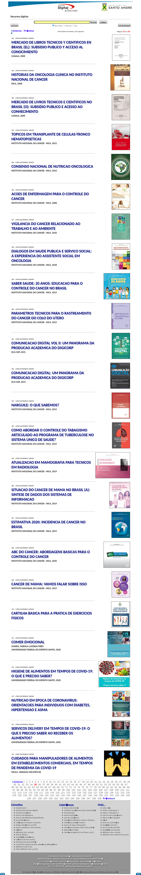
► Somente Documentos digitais (26, 810)
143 (63, 795)
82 (111, 787)
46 (81, 784)
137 (30, 795)
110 (122, 790)
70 (62, 787)
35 (35, 784)
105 (95, 790)
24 (108, 782)
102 (79, 790)
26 (116, 782)
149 (95, 795)
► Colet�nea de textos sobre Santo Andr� (78, 827)
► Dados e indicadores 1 (109, 810)
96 (51, 790)
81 (107, 787)
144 (68, 795)
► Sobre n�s (105, 808)
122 (68, 792)
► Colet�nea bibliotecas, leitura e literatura (78, 820)
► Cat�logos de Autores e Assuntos (27, 823)
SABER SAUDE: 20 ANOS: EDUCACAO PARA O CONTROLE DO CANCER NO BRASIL (47, 285)
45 (76, 784)
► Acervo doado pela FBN (110, 827)
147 (85, 795)
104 (90, 790)
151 (106, 795)
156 (29, 798)
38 (47, 784)
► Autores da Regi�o (70, 815)
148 (90, 795)
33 (27, 784)
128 (101, 792)
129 (106, 792)
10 (50, 782)
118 (47, 792)
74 (79, 787)
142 (57, 795)
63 (33, 787)
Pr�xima (109, 798)
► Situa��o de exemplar (110, 830)
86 (128, 787)
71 (66, 787)
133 (128, 792)
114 (25, 792)
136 (25, 795)
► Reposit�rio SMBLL (70, 830)
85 (124, 787)
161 (56, 798)
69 (58, 787)
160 (51, 798)
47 (85, 784)
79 (99, 787)
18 (83, 782)
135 (20, 795)
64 (37, 787)
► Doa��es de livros (108, 825)
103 (84, 790)
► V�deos (18, 830)
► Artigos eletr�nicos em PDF (25, 825)
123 (74, 792)
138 (36, 795)
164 (72, 798)
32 (23, 784)
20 (91, 782)
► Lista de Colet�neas (70, 818)
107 (106, 790)
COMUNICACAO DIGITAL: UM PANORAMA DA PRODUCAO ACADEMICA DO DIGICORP (47, 375)
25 (112, 782)
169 (99, 798)
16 (75, 782)
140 (47, 795)
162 (61, 798)
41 (60, 784)
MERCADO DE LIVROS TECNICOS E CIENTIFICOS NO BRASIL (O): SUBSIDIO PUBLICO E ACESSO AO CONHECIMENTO (51, 107)
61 (25, 787)
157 (34, 798)
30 (15, 784)
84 (120, 787)
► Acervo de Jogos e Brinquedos (74, 825)
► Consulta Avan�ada (22, 813)
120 (57, 792)
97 (55, 790)
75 (83, 787)
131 (117, 792)
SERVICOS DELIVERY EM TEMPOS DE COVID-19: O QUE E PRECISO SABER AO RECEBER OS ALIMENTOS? (50, 733)
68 (54, 787)
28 (124, 782)
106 (100, 790)
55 (118, 784)
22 (100, 782)
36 (39, 784)
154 (122, 795)
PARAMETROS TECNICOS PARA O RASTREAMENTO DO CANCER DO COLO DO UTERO (51, 315)
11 (54, 782)
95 (46, 790)
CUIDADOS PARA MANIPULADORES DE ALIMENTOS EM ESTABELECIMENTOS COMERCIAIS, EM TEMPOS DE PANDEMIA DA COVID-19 (52, 763)
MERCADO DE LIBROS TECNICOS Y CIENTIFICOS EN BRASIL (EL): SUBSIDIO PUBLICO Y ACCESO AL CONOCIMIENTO (51, 47)
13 (62, 782)
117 (41, 792)
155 (128, 795)
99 (63, 790)
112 (14, 792)
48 (89, 784)
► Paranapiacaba (68, 813)
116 (36, 792)
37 (43, 784)
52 (105, 784)
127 (95, 792)
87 (13, 790)
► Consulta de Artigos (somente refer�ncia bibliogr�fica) (35, 844)
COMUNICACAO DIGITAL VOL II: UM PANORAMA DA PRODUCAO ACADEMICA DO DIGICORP (52, 345)
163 (67, 798)
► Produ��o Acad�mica (24, 837)
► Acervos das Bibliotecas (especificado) (29, 818)
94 (42, 790)
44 (72, 784)
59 (17, 787)
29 (128, 782)
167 (89, 798)
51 (101, 784)
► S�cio (103, 820)
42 (64, 784)
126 (90, 792)
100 (68, 790)
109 (117, 790)
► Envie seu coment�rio (109, 823)
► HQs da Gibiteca (21, 835)
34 (31, 784)
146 (79, 795)
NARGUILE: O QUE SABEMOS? (35, 405)
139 (41, 795)
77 (91, 787)
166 (83, 798)
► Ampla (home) (20, 808)
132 (122, 792)
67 (50, 787)
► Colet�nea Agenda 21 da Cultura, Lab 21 (78, 832)
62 (29, 787)
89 (22, 790)
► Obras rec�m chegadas (110, 818)
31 (19, 784)
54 (114, 784)
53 (109, 784)
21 (95, 782)
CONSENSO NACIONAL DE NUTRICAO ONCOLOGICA (52, 166)
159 (45, 798)
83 (116, 787)
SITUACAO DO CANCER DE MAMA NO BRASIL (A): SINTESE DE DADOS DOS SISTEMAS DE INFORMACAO (50, 494)
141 (52, 795)
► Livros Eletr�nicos (22, 820)
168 (94, 798)
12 (58, 782)
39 (52, 784)
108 (111, 790)
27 (120, 782)
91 (30, 790)
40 (56, 784)
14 (67, 782)
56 (122, 784)
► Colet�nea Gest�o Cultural (73, 823)
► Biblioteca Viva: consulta (24, 832)
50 (97, 784)
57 (126, 784)
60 (21, 787)
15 (71, 782)
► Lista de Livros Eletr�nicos (111, 815)
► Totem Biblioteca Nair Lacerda (26, 849)
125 (85, 792)
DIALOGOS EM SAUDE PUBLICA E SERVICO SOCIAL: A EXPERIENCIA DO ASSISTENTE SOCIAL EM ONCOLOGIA (51, 256)
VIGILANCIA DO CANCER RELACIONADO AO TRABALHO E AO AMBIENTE (45, 226)
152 (112, 795)
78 (95, 787)
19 (87, 782)
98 (59, 790)
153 (117, 795)
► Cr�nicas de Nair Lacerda (24, 839)
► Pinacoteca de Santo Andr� (25, 842)
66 (45, 787)
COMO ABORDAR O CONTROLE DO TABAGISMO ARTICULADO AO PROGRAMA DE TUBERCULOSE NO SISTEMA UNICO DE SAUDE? (52, 435)
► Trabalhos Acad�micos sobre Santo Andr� (79, 810)
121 (63, 792)
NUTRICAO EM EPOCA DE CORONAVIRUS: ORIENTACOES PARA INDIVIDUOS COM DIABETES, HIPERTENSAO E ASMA (50, 705)
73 (74, 787)
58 (12, 787)
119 (52, 792)
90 (26, 790)
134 (14, 795)
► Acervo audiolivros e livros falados (27, 827)
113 (20, 792)
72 (70, 787)
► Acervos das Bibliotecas (23, 815)
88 (18, 790)
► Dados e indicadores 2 (109, 813)
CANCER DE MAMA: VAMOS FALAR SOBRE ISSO (49, 584)
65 (41, 787)
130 (112, 792)
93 (38, 790)
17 (79, 782)
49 (93, 784)
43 (68, 784)
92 (34, 790)
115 (30, 792)
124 (79, 792)
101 (73, 790)
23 (104, 782)
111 (128, 790)
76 (87, 787)
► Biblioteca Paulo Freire (23, 847)
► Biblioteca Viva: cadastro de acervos (114, 835)
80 (103, 787)
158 (40, 798)
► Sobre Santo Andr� (70, 808)
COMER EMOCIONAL (27, 642)
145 (74, 795)
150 (101, 795)
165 (78, 798)
